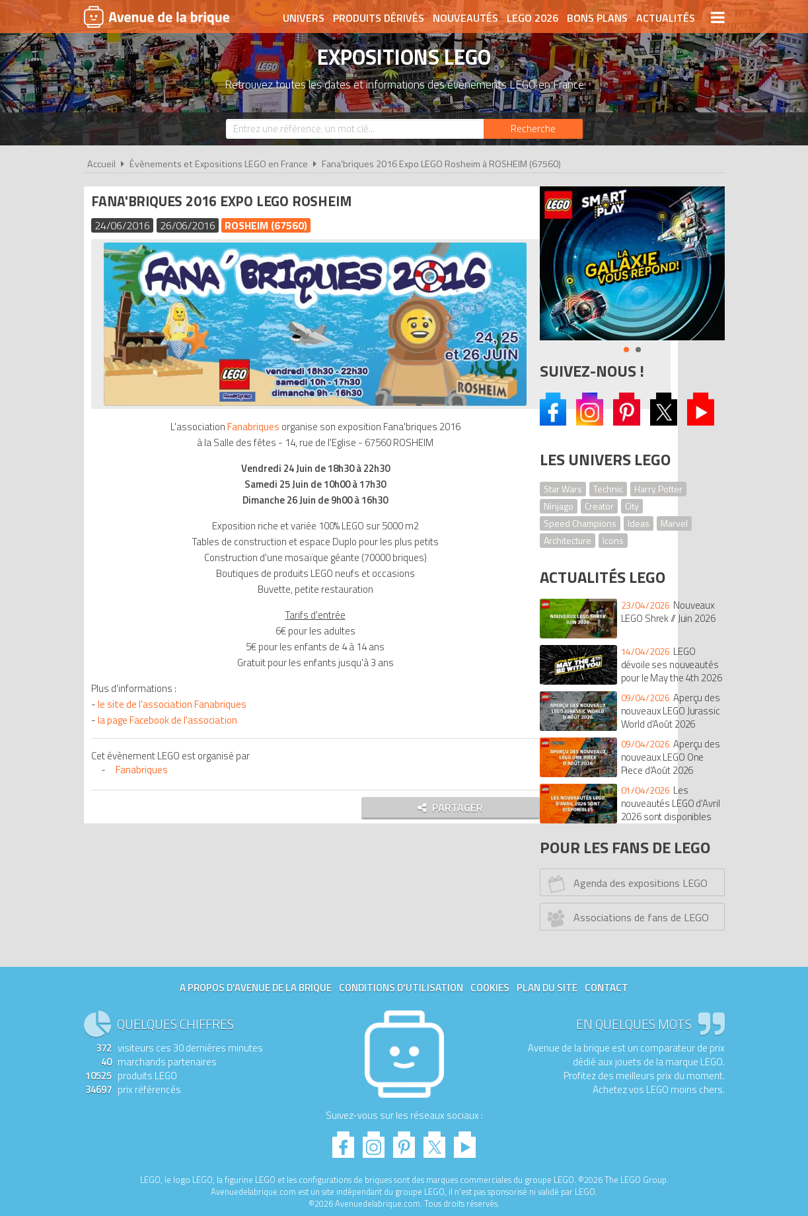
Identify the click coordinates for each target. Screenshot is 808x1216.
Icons (613, 540)
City (632, 506)
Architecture (567, 540)
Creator (599, 506)
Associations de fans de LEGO (626, 918)
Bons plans (597, 18)
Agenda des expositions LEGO (625, 883)
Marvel (674, 523)
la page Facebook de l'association (170, 718)
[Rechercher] (533, 129)
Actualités (665, 18)
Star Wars (563, 489)
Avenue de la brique (156, 16)
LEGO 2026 (532, 18)
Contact (606, 987)
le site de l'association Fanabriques (174, 702)
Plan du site (547, 987)
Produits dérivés (378, 18)
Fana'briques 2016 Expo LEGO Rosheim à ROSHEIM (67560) (441, 164)
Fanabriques (241, 425)
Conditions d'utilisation (401, 987)
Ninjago (558, 506)
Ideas (638, 523)
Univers (303, 18)
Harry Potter (658, 489)
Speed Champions (580, 523)
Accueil (101, 164)
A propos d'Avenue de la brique (256, 987)
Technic (608, 489)
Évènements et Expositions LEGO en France (218, 164)
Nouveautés (465, 18)
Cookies (489, 987)
